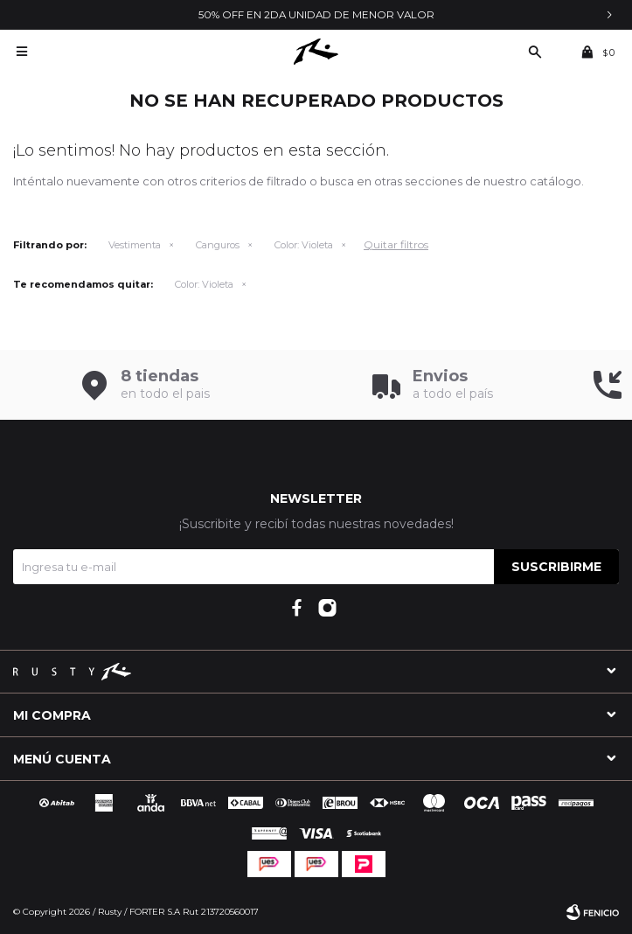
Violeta (303, 245)
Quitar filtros (396, 244)
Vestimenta (134, 245)
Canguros (218, 245)
